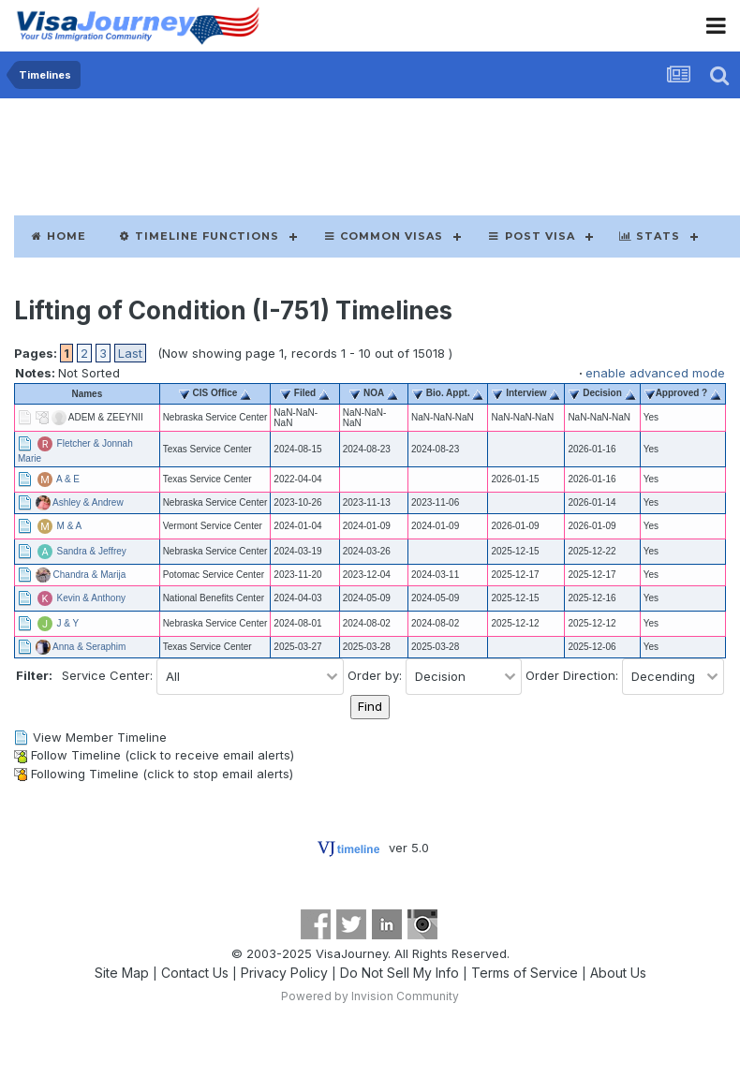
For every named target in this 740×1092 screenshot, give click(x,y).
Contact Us (195, 973)
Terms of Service (524, 973)
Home (58, 236)
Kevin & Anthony (91, 597)
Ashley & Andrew (88, 501)
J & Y (68, 622)
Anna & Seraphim (89, 646)
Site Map (122, 973)
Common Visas (383, 236)
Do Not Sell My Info (399, 973)
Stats (649, 236)
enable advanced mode (655, 372)
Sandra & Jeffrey (91, 550)
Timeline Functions (198, 236)
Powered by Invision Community (370, 996)
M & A (69, 525)
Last (130, 353)
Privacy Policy (284, 973)
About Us (618, 973)
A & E (68, 478)
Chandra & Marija (89, 573)
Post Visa (530, 236)
